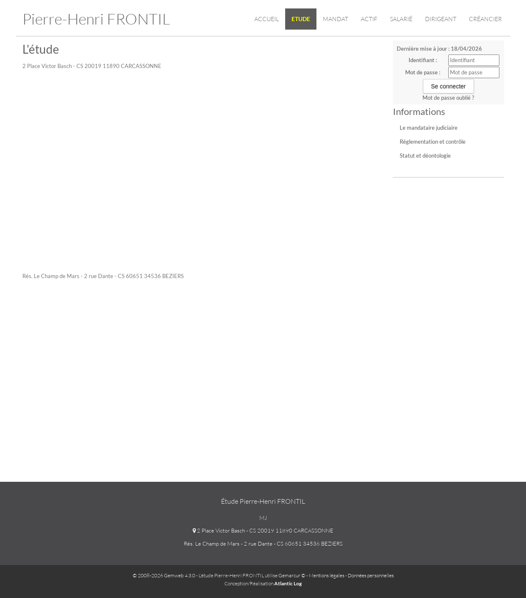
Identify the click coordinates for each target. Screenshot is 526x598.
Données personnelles (371, 575)
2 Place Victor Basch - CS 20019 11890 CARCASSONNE (263, 530)
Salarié (401, 18)
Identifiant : (423, 60)
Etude (301, 18)
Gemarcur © (291, 575)
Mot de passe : (422, 72)
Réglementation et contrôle (433, 141)
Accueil (266, 18)
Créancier (485, 18)
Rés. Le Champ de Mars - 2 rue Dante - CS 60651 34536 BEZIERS (263, 543)
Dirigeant (440, 18)
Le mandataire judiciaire (429, 127)
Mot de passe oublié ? (448, 97)
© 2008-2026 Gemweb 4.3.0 (164, 575)
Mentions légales (326, 575)
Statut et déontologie (425, 155)
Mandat (335, 18)
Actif (369, 18)
